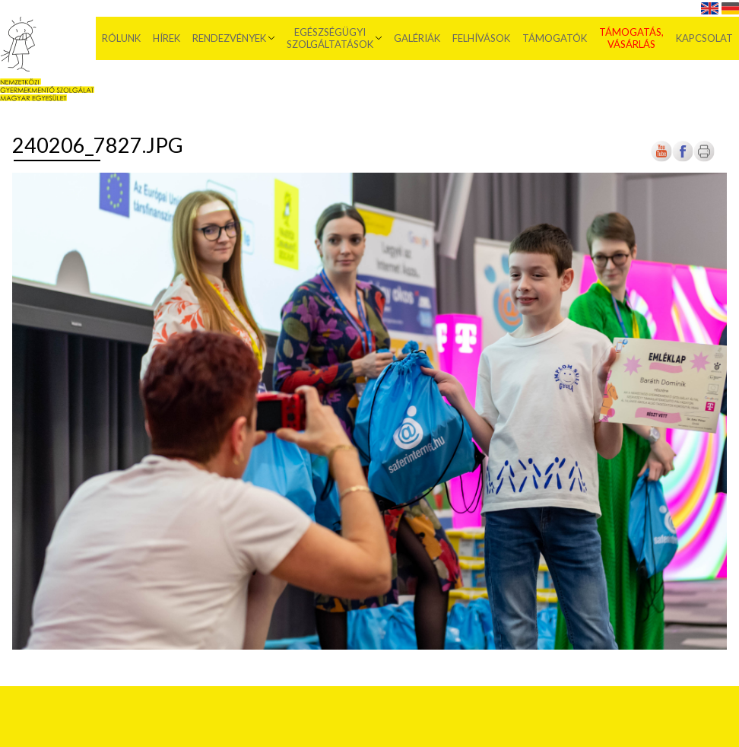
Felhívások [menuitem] (481, 38)
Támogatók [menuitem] (554, 38)
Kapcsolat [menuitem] (704, 38)
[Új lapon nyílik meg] (682, 158)
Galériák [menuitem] (417, 38)
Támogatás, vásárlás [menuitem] (631, 38)
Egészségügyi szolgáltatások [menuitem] (330, 38)
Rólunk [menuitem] (121, 38)
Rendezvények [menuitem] (229, 38)
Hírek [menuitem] (166, 38)
